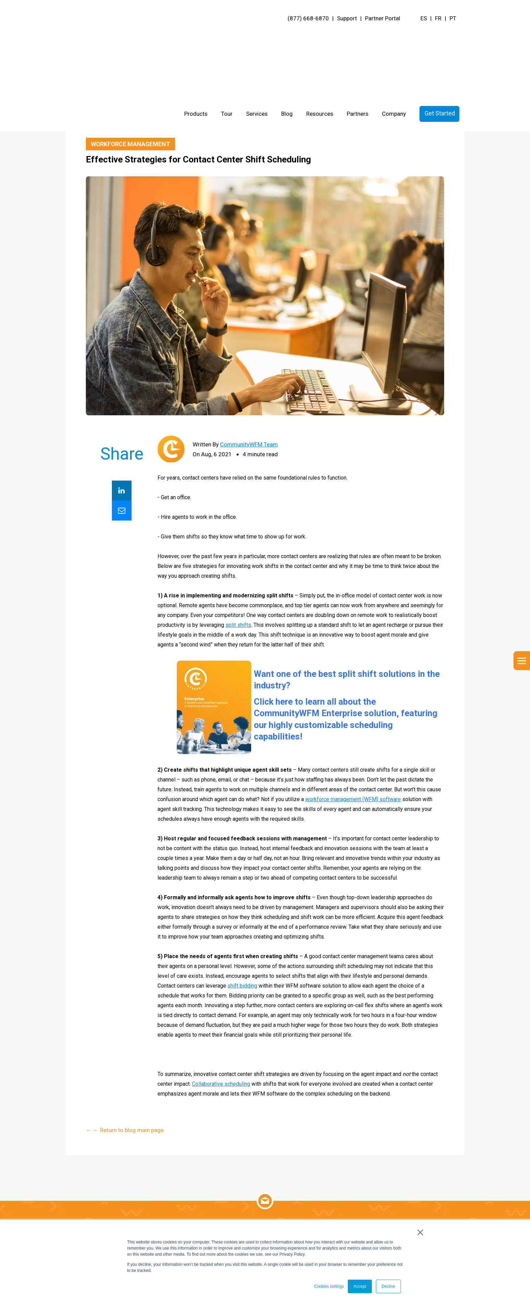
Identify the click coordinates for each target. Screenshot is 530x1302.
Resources (319, 35)
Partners (357, 35)
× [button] (420, 1233)
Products (196, 35)
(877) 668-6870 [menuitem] (308, 18)
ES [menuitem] (423, 18)
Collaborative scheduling (221, 1084)
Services (257, 35)
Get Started (440, 35)
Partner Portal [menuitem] (382, 18)
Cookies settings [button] (329, 1286)
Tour (227, 35)
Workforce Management (131, 144)
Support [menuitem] (347, 18)
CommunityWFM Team (249, 444)
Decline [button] (388, 1286)
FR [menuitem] (438, 18)
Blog (287, 35)
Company (394, 35)
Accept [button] (360, 1286)
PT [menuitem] (453, 18)
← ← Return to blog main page (125, 123)
